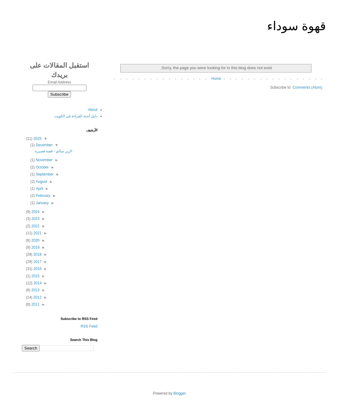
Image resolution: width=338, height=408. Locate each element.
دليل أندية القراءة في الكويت (75, 116)
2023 (35, 219)
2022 (35, 226)
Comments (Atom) (307, 87)
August (41, 181)
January (42, 203)
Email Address (59, 82)
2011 (35, 304)
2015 (35, 276)
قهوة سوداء (296, 26)
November (44, 160)
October (42, 167)
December (44, 145)
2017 (36, 262)
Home (216, 78)
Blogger (179, 393)
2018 (36, 254)
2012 (36, 297)
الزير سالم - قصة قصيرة (53, 151)
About (92, 110)
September (44, 174)
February (42, 195)
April (39, 188)
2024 (35, 212)
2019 (35, 247)
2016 (36, 269)
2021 (36, 233)
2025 (36, 139)
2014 (36, 283)
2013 (35, 290)
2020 (35, 240)
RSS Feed (89, 326)
